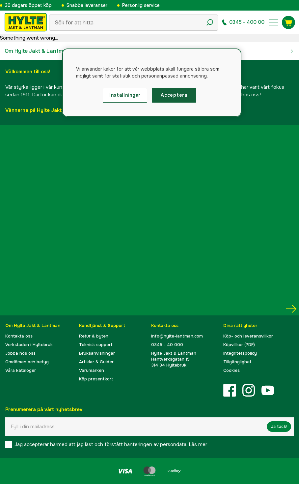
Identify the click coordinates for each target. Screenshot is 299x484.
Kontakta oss (19, 336)
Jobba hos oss (20, 353)
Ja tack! (279, 426)
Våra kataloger (20, 370)
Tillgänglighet (237, 362)
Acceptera (174, 95)
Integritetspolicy (240, 353)
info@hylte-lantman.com (177, 336)
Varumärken (91, 370)
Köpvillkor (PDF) (239, 344)
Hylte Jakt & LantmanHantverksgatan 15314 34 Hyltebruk (173, 359)
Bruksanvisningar (97, 353)
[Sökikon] (210, 22)
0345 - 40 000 (167, 344)
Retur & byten (93, 336)
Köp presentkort (96, 379)
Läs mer (198, 444)
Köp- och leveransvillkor (248, 336)
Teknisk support (96, 344)
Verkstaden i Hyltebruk (29, 344)
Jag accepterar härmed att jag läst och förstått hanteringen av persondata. (110, 444)
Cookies (231, 370)
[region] (152, 82)
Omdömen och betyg (27, 362)
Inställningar (125, 95)
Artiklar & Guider (96, 362)
